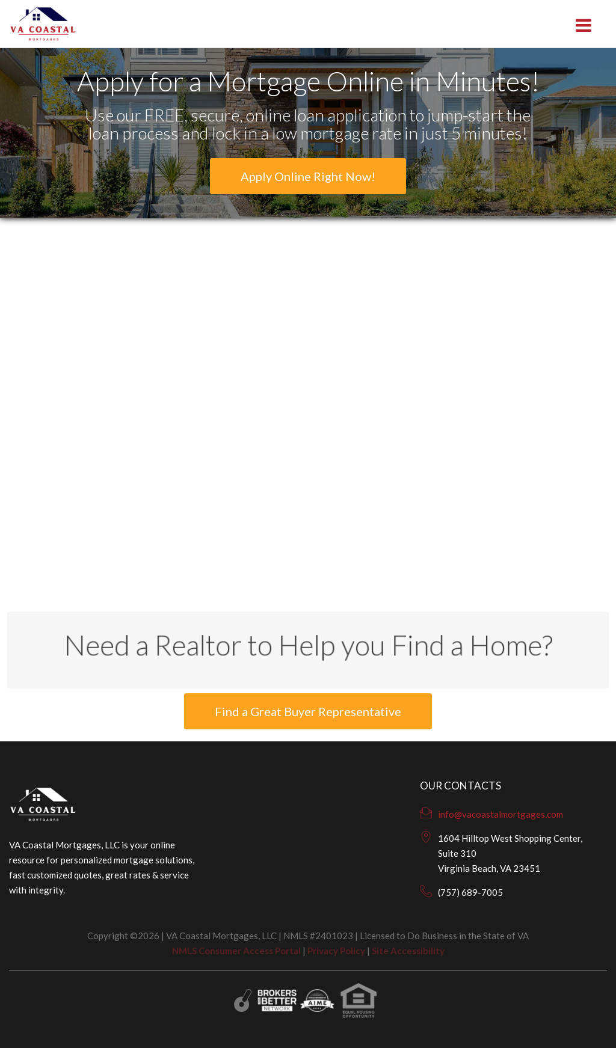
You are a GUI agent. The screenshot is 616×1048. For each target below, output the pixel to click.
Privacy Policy (336, 950)
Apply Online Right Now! (308, 176)
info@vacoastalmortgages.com (500, 814)
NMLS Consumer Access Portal (236, 950)
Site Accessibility (408, 950)
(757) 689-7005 (470, 892)
